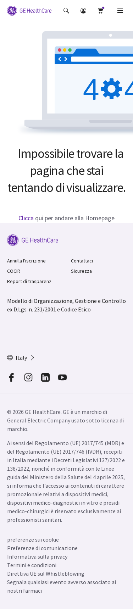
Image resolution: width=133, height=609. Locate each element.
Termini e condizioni (31, 565)
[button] (66, 10)
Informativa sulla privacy (37, 556)
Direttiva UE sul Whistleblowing (45, 573)
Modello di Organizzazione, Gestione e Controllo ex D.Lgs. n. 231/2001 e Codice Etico (66, 305)
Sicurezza (81, 271)
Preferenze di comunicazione (42, 548)
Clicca (26, 218)
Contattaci (82, 261)
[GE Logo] (29, 11)
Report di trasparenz (29, 281)
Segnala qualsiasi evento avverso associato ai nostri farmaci (61, 586)
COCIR (13, 271)
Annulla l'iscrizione (26, 261)
